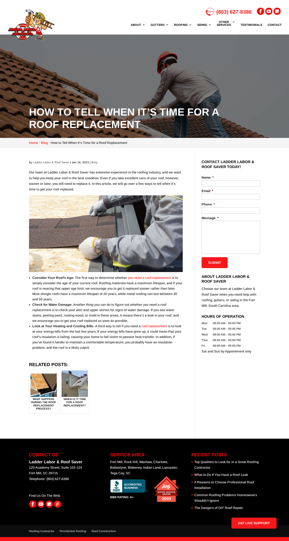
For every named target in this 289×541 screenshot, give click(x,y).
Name (208, 177)
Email (207, 191)
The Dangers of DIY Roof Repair (218, 508)
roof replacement (154, 326)
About (136, 24)
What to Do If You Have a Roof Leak (221, 475)
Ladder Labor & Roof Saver (51, 162)
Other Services (224, 23)
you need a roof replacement (149, 277)
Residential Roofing (73, 531)
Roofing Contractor (41, 531)
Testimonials (251, 24)
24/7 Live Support (254, 523)
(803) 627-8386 (229, 11)
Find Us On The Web (44, 495)
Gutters (157, 24)
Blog (94, 162)
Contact (275, 24)
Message (210, 218)
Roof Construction (104, 531)
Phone (208, 204)
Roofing (181, 24)
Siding (202, 24)
